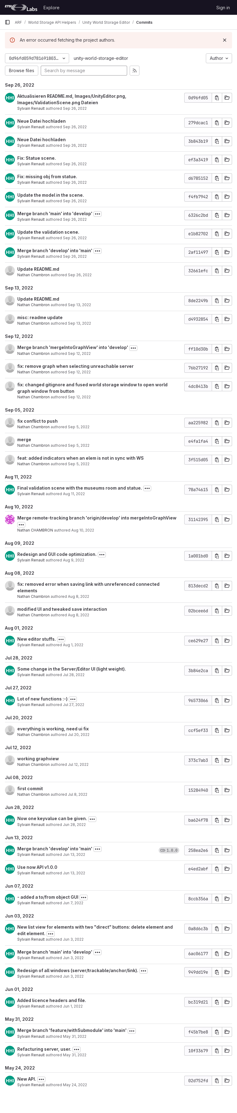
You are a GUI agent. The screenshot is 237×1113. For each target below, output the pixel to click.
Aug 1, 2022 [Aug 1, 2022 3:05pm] (73, 645)
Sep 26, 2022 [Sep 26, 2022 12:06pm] (75, 108)
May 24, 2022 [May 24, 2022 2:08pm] (75, 1084)
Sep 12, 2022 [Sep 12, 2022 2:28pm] (79, 372)
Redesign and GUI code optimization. (57, 554)
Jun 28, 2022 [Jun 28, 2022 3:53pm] (74, 824)
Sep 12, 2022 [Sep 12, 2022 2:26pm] (79, 397)
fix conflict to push (37, 421)
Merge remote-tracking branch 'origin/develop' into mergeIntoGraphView (97, 517)
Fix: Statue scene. (36, 158)
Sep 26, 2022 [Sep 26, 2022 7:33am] (80, 275)
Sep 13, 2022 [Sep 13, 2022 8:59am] (79, 304)
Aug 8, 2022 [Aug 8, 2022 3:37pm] (78, 596)
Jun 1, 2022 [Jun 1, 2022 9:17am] (73, 1006)
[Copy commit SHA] (217, 98)
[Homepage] (21, 7)
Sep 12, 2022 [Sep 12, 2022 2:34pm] (79, 353)
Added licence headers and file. (51, 1000)
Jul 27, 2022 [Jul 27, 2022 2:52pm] (73, 704)
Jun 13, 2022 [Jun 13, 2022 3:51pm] (74, 873)
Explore (52, 7)
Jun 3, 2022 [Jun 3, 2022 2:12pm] (73, 939)
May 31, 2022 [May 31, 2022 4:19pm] (74, 1036)
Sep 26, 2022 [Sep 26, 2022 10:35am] (75, 219)
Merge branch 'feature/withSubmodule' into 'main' (72, 1030)
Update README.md (38, 269)
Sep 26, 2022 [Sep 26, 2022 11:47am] (75, 127)
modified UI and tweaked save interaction (62, 609)
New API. (26, 1079)
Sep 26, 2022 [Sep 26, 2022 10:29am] (75, 238)
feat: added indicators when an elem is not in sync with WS (80, 458)
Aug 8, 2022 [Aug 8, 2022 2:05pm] (78, 615)
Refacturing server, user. (44, 1049)
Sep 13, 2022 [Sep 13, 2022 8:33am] (79, 323)
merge (24, 439)
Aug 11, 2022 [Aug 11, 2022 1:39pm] (74, 493)
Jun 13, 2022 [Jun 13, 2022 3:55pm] (74, 854)
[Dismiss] (224, 40)
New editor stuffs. (36, 639)
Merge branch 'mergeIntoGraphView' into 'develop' (72, 347)
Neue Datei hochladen (41, 121)
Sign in (223, 7)
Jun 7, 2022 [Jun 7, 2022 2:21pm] (73, 903)
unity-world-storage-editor (101, 58)
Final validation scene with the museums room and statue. (79, 488)
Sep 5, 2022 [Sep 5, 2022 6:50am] (78, 445)
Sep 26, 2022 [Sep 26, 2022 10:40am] (75, 201)
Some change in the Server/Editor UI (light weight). (71, 668)
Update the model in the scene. (50, 195)
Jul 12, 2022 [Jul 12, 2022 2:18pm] (78, 764)
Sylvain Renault (31, 108)
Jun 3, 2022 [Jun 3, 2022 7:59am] (73, 957)
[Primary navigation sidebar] (7, 22)
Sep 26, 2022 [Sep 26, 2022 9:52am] (75, 256)
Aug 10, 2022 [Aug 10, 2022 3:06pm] (82, 530)
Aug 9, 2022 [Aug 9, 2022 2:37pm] (73, 560)
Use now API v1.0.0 (37, 867)
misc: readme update (40, 317)
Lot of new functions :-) (42, 698)
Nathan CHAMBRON (35, 530)
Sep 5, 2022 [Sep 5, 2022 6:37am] (78, 464)
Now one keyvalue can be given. (52, 818)
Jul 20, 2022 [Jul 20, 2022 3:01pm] (78, 734)
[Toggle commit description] (98, 214)
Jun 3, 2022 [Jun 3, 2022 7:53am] (73, 976)
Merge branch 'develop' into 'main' (54, 250)
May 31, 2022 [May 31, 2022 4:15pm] (74, 1055)
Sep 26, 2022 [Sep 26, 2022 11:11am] (75, 164)
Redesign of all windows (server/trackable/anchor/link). (77, 970)
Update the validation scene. (48, 232)
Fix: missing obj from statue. (47, 176)
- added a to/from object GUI (47, 897)
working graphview (38, 758)
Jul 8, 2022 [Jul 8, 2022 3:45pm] (77, 794)
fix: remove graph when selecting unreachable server (75, 366)
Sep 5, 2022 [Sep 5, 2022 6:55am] (78, 427)
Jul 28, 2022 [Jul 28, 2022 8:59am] (74, 674)
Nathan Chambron (33, 275)
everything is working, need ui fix (53, 728)
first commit (30, 788)
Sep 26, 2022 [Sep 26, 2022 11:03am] (75, 182)
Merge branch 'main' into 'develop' (54, 213)
